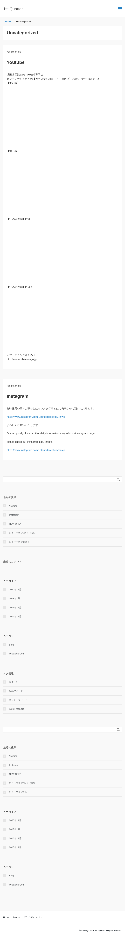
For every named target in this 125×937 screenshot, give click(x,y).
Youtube (16, 62)
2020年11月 (15, 589)
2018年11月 (15, 616)
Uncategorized (16, 653)
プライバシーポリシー (34, 917)
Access (16, 917)
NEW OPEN (15, 524)
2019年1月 (14, 598)
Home (6, 917)
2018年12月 (15, 607)
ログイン (13, 682)
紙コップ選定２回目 (19, 542)
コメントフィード (18, 700)
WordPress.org (16, 709)
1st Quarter (13, 9)
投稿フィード (16, 691)
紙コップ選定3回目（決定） (23, 533)
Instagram (17, 396)
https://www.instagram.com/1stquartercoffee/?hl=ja (36, 416)
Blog (11, 644)
